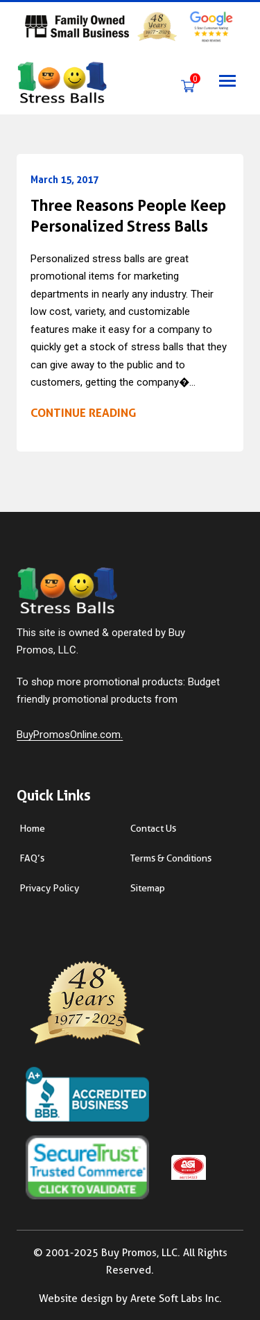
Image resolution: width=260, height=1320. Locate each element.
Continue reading (83, 413)
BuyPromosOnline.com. (70, 734)
